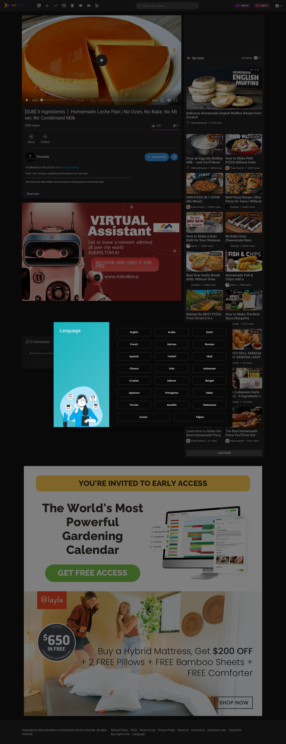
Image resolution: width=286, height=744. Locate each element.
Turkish (171, 356)
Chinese (134, 368)
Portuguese (171, 392)
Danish (143, 417)
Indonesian (209, 368)
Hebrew (171, 380)
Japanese (134, 392)
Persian (134, 404)
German (171, 344)
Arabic (172, 332)
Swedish (172, 404)
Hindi (209, 356)
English (134, 332)
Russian (209, 344)
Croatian (134, 380)
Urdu (171, 368)
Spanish (134, 356)
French (134, 344)
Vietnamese (209, 404)
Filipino (200, 417)
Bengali (209, 380)
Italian (209, 392)
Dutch (209, 332)
